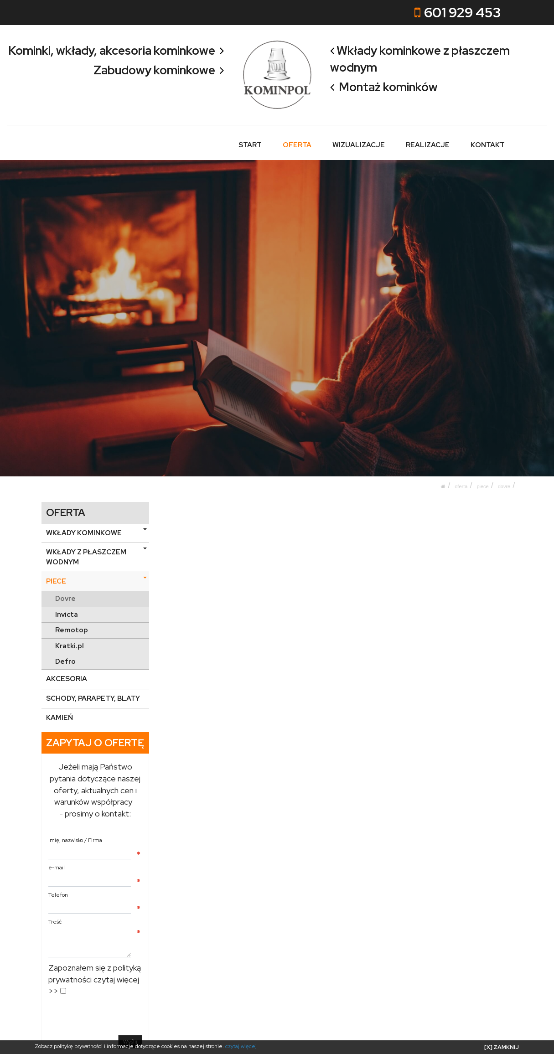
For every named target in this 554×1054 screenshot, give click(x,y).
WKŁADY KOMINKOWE (96, 532)
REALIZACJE (428, 145)
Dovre (504, 486)
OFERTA (297, 145)
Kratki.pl (69, 645)
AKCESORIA (66, 678)
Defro (65, 661)
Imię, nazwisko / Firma (75, 840)
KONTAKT (488, 145)
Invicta (66, 614)
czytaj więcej (241, 1046)
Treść (55, 921)
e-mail (56, 867)
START (250, 145)
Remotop (71, 630)
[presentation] (117, 1017)
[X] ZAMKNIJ (501, 1047)
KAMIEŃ (59, 717)
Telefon (58, 894)
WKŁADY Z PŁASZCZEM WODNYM (96, 557)
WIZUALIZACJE (358, 145)
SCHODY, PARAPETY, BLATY (93, 698)
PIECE (482, 486)
